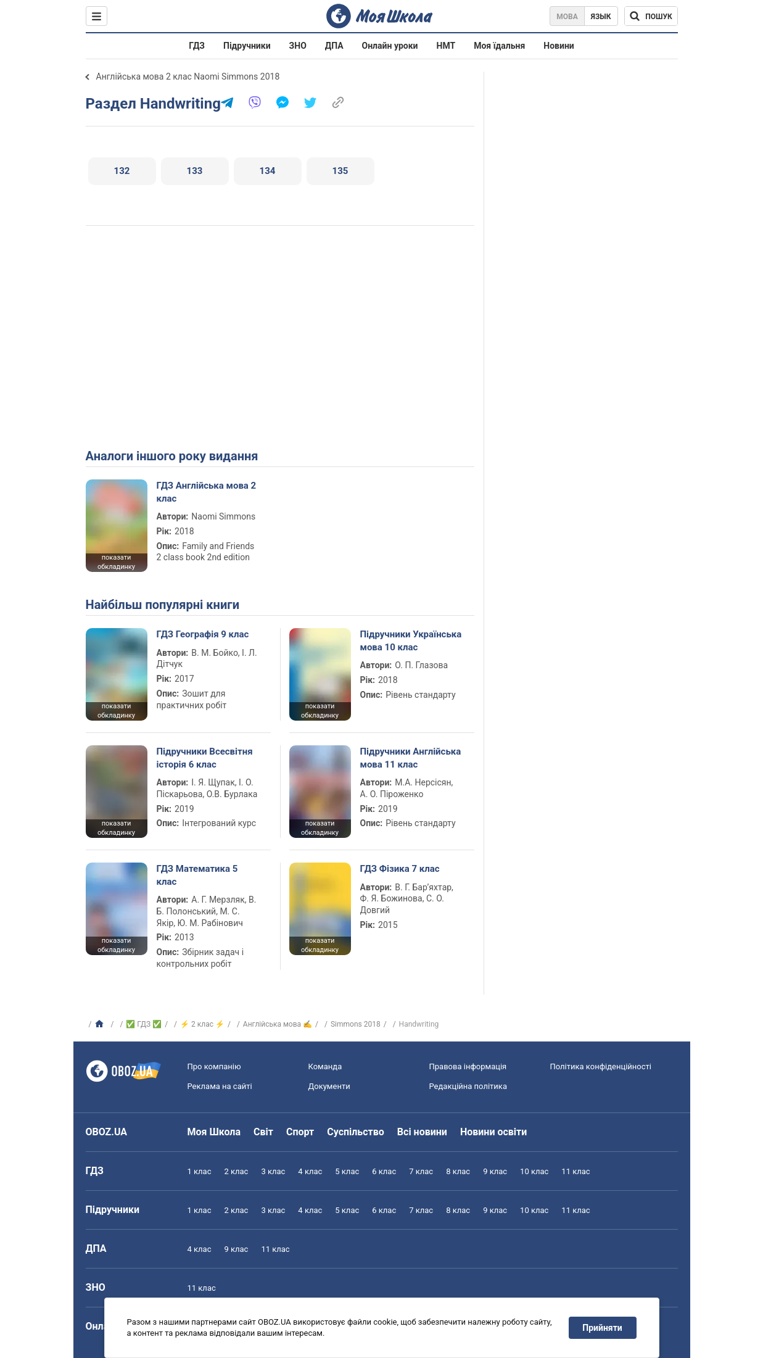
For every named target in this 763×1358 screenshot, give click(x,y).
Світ (263, 1132)
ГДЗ (197, 46)
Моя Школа (214, 1132)
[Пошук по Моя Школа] (651, 16)
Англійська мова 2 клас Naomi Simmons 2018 (188, 76)
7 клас (421, 1171)
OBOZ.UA (107, 1132)
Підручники (247, 46)
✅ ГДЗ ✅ (144, 1024)
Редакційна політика (468, 1086)
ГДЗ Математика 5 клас (197, 875)
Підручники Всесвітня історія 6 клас (205, 757)
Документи (329, 1086)
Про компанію (214, 1066)
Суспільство (355, 1132)
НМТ (446, 46)
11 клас (575, 1171)
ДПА (334, 46)
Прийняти (602, 1328)
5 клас (347, 1171)
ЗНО (298, 46)
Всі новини (422, 1132)
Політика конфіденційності (600, 1066)
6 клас (384, 1171)
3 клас (273, 1171)
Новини (558, 46)
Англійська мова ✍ (277, 1024)
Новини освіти (493, 1132)
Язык (601, 16)
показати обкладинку (116, 562)
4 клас (310, 1171)
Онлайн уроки (390, 46)
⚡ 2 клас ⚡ (202, 1024)
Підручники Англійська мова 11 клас (410, 757)
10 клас (534, 1171)
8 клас (458, 1171)
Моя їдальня (499, 46)
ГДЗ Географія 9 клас (203, 634)
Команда (325, 1066)
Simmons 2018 (356, 1024)
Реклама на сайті (220, 1086)
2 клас (236, 1171)
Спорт (300, 1132)
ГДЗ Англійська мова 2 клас (207, 491)
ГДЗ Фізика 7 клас (400, 868)
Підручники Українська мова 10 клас (411, 640)
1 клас (200, 1171)
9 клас (495, 1171)
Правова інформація (468, 1066)
